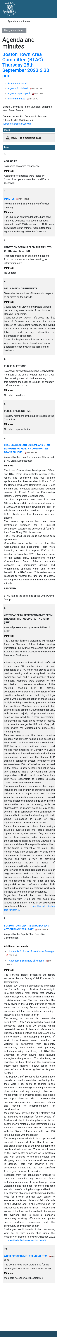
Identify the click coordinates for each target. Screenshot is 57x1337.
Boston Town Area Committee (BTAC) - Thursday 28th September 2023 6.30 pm (25, 65)
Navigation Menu (13, 30)
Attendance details (18, 83)
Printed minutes (23, 98)
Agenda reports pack (25, 93)
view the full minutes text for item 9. (27, 1240)
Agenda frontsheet (25, 88)
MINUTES (16, 198)
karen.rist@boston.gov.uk (17, 123)
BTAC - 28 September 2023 (26, 137)
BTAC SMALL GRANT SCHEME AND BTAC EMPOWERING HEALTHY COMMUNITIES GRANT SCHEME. (27, 449)
